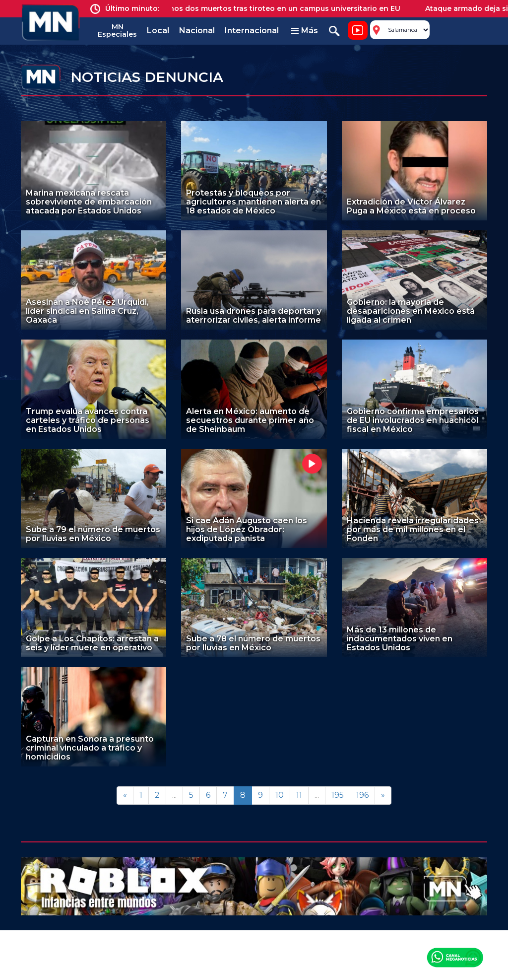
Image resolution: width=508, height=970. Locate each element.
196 (362, 795)
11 (299, 795)
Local (158, 30)
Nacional (197, 30)
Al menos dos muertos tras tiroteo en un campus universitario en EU (280, 8)
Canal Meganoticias (455, 957)
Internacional (252, 30)
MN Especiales (117, 30)
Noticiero (358, 30)
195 (337, 795)
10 (279, 795)
